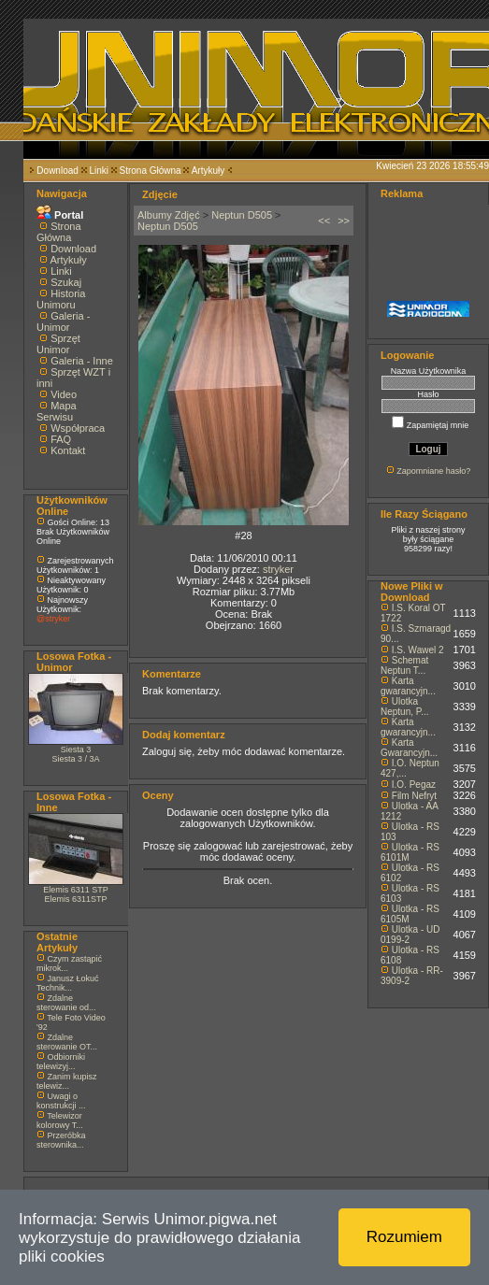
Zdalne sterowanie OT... (66, 1042)
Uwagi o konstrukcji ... (61, 1101)
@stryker (53, 618)
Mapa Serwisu (56, 411)
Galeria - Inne (81, 360)
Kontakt (67, 450)
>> (344, 220)
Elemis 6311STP (75, 899)
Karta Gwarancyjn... (409, 747)
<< (324, 220)
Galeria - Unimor (63, 321)
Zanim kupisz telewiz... (66, 1081)
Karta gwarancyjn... (408, 686)
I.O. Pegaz (414, 784)
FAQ (60, 439)
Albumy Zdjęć (168, 215)
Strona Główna (150, 170)
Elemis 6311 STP (75, 889)
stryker (278, 569)
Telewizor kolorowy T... (59, 1120)
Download (57, 170)
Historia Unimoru (60, 299)
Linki (98, 170)
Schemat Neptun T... (404, 665)
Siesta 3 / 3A (75, 759)
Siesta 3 (76, 749)
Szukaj (65, 282)
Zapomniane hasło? (433, 471)
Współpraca (77, 428)
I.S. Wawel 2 (418, 650)
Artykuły (208, 170)
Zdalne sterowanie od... (66, 1002)
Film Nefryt (414, 796)
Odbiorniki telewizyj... (60, 1061)
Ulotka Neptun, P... (405, 706)
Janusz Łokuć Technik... (67, 983)
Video (63, 394)
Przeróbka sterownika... (61, 1140)
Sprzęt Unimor (58, 344)
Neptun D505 (241, 215)
